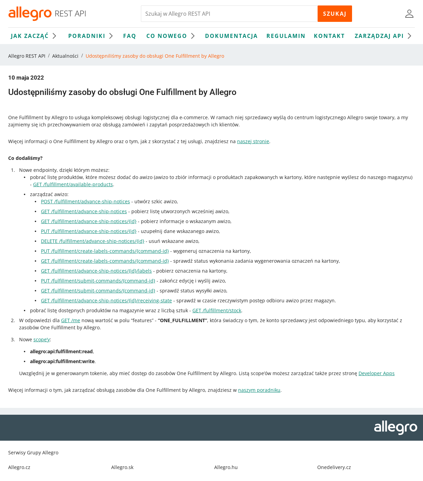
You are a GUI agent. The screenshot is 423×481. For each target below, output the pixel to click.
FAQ (129, 36)
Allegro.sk (122, 467)
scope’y (41, 339)
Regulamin (286, 36)
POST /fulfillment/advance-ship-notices (85, 201)
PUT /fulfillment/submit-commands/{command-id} (98, 280)
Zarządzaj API (385, 35)
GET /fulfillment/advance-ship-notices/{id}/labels (96, 270)
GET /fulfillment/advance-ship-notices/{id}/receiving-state (106, 300)
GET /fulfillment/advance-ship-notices (84, 211)
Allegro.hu (226, 467)
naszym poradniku (259, 390)
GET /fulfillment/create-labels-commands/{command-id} (105, 261)
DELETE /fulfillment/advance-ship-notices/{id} (92, 241)
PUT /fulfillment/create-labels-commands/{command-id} (105, 251)
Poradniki (92, 35)
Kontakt (329, 36)
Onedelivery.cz (334, 467)
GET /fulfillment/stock (216, 310)
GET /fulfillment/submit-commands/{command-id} (98, 290)
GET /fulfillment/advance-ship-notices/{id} (88, 221)
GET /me (70, 320)
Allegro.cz (19, 467)
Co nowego (172, 35)
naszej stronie (253, 141)
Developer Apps (377, 373)
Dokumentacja (231, 36)
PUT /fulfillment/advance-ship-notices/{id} (88, 231)
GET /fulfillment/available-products (73, 184)
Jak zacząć (35, 35)
